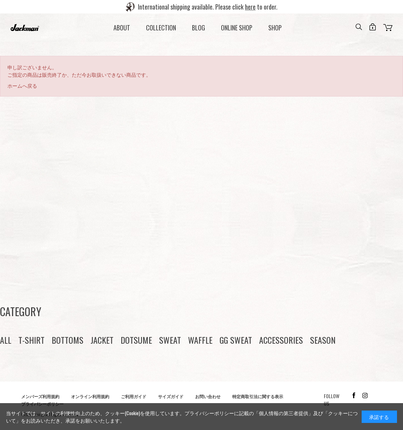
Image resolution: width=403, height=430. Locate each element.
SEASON (322, 339)
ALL (5, 339)
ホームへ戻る (22, 85)
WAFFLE (200, 339)
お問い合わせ (208, 396)
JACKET (101, 339)
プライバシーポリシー (209, 413)
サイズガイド (170, 396)
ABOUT (121, 27)
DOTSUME (136, 339)
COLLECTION (161, 27)
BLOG (198, 27)
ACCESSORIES (281, 339)
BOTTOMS (67, 339)
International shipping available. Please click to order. (208, 6)
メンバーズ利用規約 (40, 396)
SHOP (275, 27)
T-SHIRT (31, 339)
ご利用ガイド (133, 396)
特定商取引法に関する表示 (257, 396)
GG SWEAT (236, 339)
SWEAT (170, 339)
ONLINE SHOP (236, 27)
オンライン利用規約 (90, 396)
